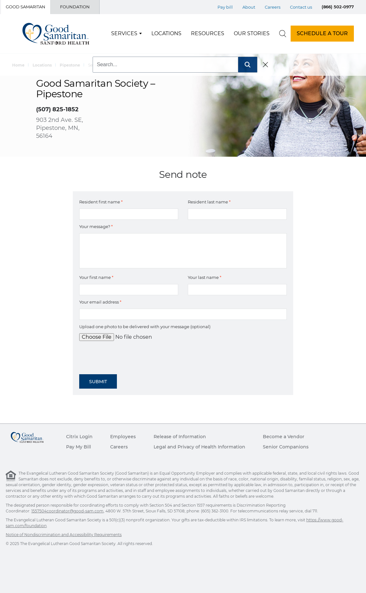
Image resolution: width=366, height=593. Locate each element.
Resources (207, 33)
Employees (123, 436)
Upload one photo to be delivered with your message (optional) (144, 326)
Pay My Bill (78, 447)
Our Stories (252, 33)
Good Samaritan (25, 6)
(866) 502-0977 (338, 6)
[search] (282, 33)
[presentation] (127, 355)
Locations (166, 33)
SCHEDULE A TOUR (322, 33)
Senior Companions (286, 447)
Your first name (96, 277)
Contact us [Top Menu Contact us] (301, 7)
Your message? (96, 226)
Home (18, 65)
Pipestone (70, 65)
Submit (98, 381)
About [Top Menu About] (248, 7)
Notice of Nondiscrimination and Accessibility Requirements (64, 534)
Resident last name (209, 201)
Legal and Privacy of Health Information (199, 447)
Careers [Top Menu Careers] (272, 7)
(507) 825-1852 (57, 109)
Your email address (100, 301)
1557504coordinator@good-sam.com (67, 511)
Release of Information (180, 436)
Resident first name (101, 201)
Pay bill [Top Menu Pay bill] (225, 7)
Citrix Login (79, 436)
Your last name (204, 277)
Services (124, 33)
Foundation (75, 6)
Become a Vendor (283, 436)
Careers (119, 447)
